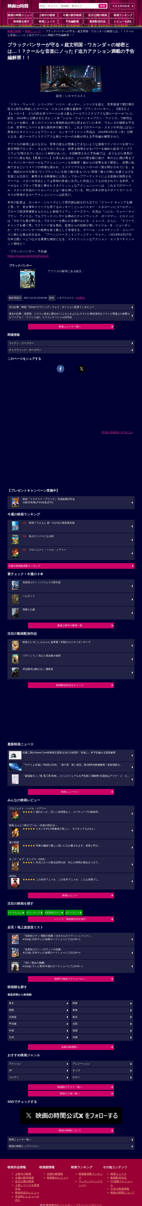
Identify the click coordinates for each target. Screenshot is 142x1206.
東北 (75, 1017)
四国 (75, 1030)
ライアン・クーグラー (21, 343)
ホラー (76, 1077)
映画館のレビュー (57, 1177)
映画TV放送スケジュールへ (70, 978)
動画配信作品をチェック (70, 685)
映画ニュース (45, 21)
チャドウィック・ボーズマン (25, 350)
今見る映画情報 (119, 1188)
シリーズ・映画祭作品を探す (70, 919)
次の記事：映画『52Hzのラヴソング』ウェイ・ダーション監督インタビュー (51, 307)
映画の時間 (14, 31)
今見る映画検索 (121, 6)
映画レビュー (69, 895)
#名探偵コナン (53, 912)
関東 (75, 1003)
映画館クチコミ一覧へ (69, 1087)
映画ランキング (121, 15)
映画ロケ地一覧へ (70, 1093)
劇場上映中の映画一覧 (69, 625)
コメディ (14, 1077)
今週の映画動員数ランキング (24, 565)
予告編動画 (70, 21)
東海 (75, 1010)
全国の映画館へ (70, 1047)
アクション (15, 1063)
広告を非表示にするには (117, 432)
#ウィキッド (33, 912)
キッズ (76, 1070)
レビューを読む (121, 21)
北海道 (12, 1017)
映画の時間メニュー (20, 15)
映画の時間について (70, 1130)
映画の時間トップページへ (24, 1146)
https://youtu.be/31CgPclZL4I (28, 256)
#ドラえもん (15, 912)
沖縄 (75, 1037)
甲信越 (12, 1023)
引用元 (80, 297)
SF (10, 1070)
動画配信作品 (96, 21)
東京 (11, 1003)
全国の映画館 (55, 1173)
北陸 (75, 1023)
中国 (11, 1030)
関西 (11, 1010)
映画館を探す (19, 21)
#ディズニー (72, 912)
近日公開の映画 (96, 15)
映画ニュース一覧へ (70, 326)
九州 (11, 1037)
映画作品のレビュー (27, 1192)
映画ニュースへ (70, 791)
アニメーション (81, 1063)
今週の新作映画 (71, 15)
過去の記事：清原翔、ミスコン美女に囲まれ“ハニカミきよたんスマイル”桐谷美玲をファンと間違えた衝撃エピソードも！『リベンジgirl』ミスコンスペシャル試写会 (69, 315)
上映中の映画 (45, 15)
